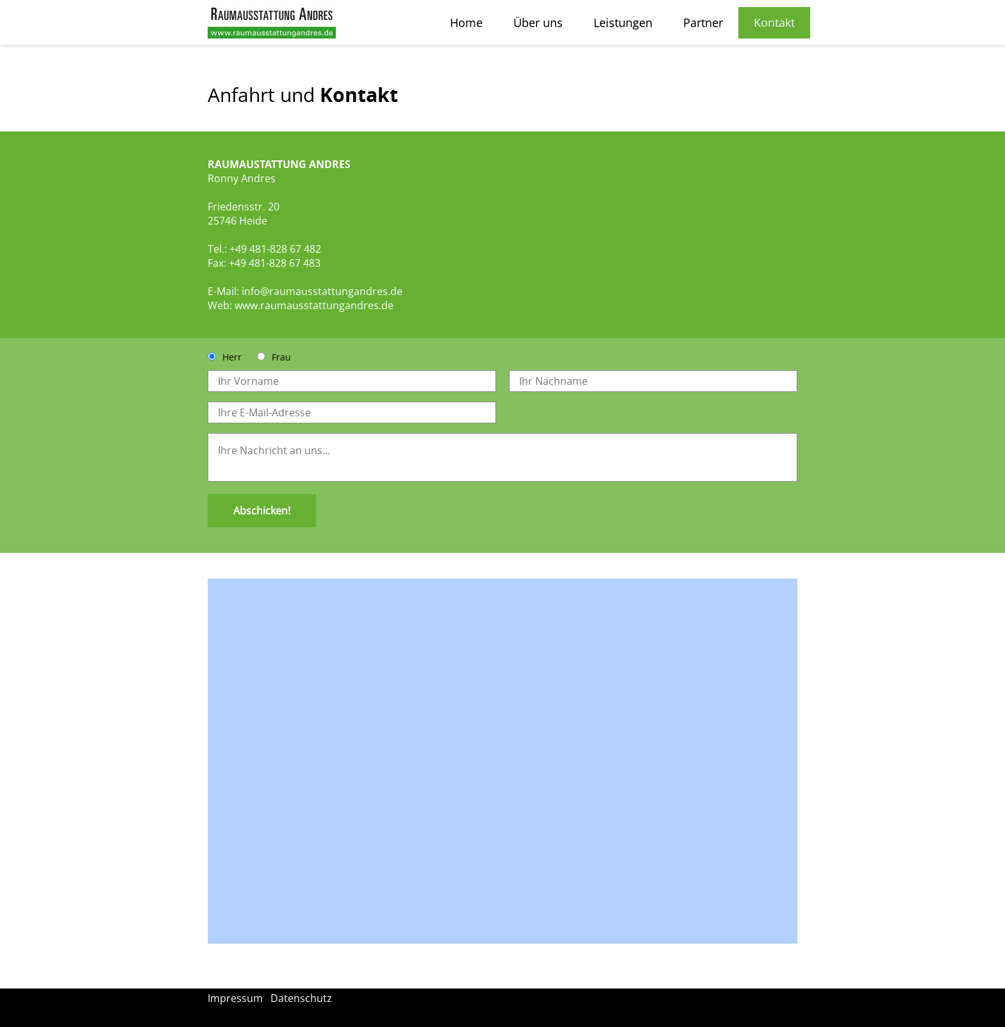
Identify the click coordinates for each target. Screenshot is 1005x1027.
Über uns (538, 22)
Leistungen (623, 22)
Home (466, 22)
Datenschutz (301, 998)
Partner (703, 22)
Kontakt (774, 22)
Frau (281, 357)
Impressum (235, 998)
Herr (232, 357)
